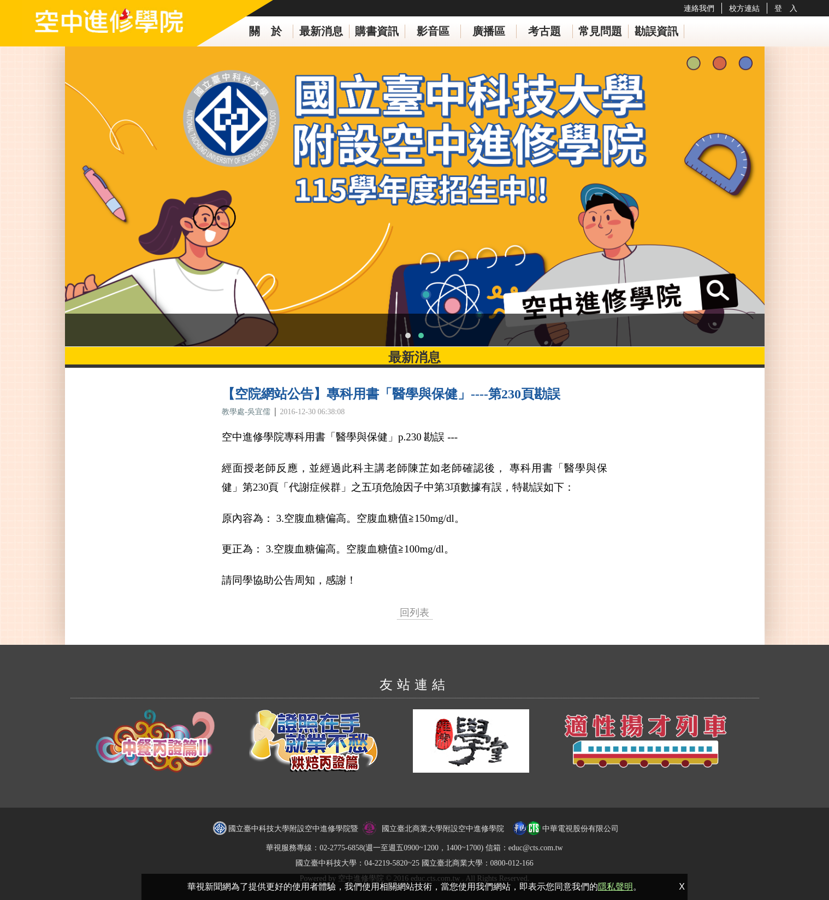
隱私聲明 (615, 886)
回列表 (414, 612)
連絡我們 (699, 8)
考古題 (544, 31)
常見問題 (600, 31)
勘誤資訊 (656, 31)
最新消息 (321, 31)
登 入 (785, 8)
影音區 (433, 31)
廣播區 (488, 31)
